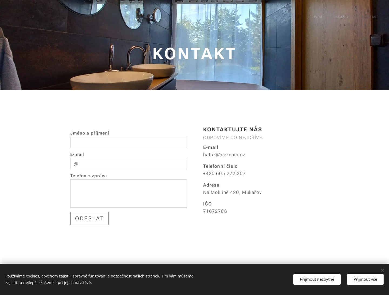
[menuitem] (349, 17)
